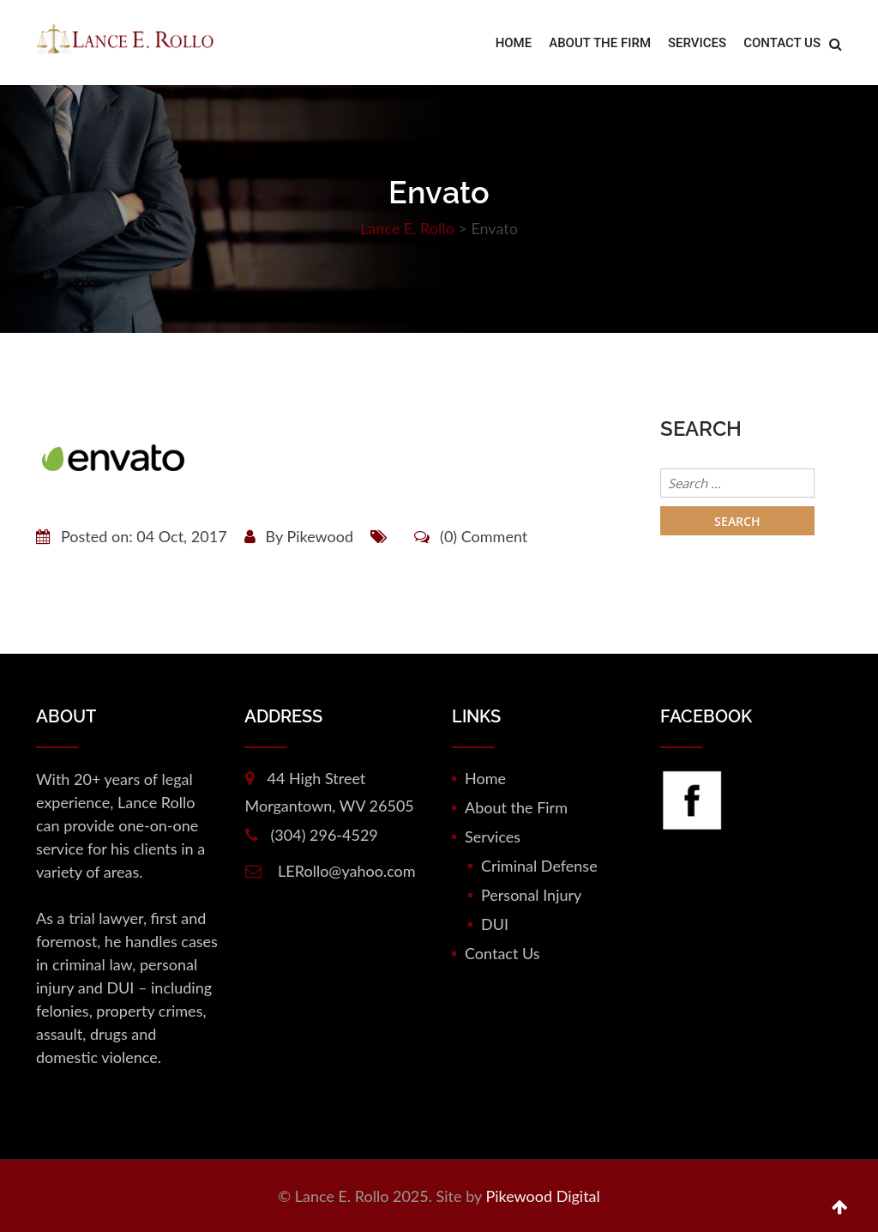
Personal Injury (531, 894)
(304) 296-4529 (324, 834)
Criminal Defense (539, 865)
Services (697, 43)
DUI (494, 924)
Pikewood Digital (542, 1196)
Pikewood (319, 536)
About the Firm (600, 43)
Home (514, 43)
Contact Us (782, 43)
